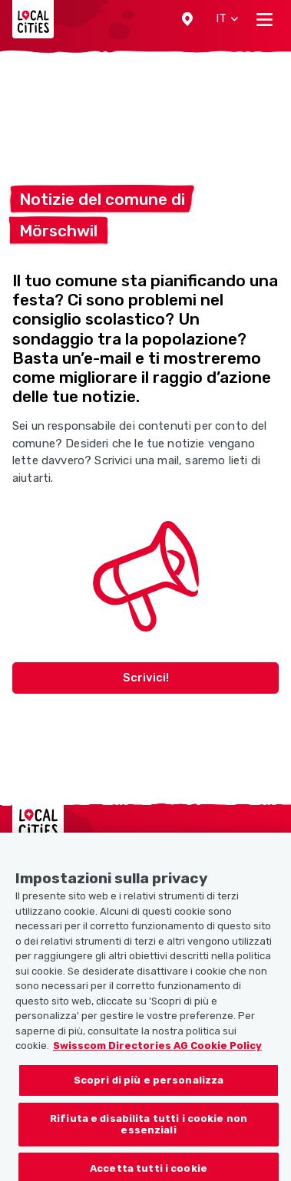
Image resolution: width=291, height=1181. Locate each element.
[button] (187, 19)
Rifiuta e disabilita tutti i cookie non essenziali (148, 1129)
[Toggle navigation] (264, 19)
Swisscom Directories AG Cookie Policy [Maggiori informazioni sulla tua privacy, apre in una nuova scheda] (157, 1051)
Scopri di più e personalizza (149, 1085)
